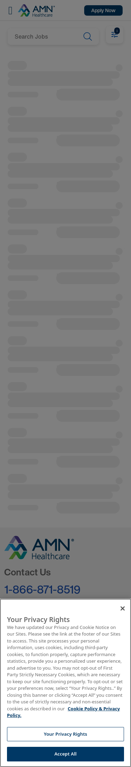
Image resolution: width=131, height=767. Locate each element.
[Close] (122, 608)
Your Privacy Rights (65, 734)
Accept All (65, 754)
